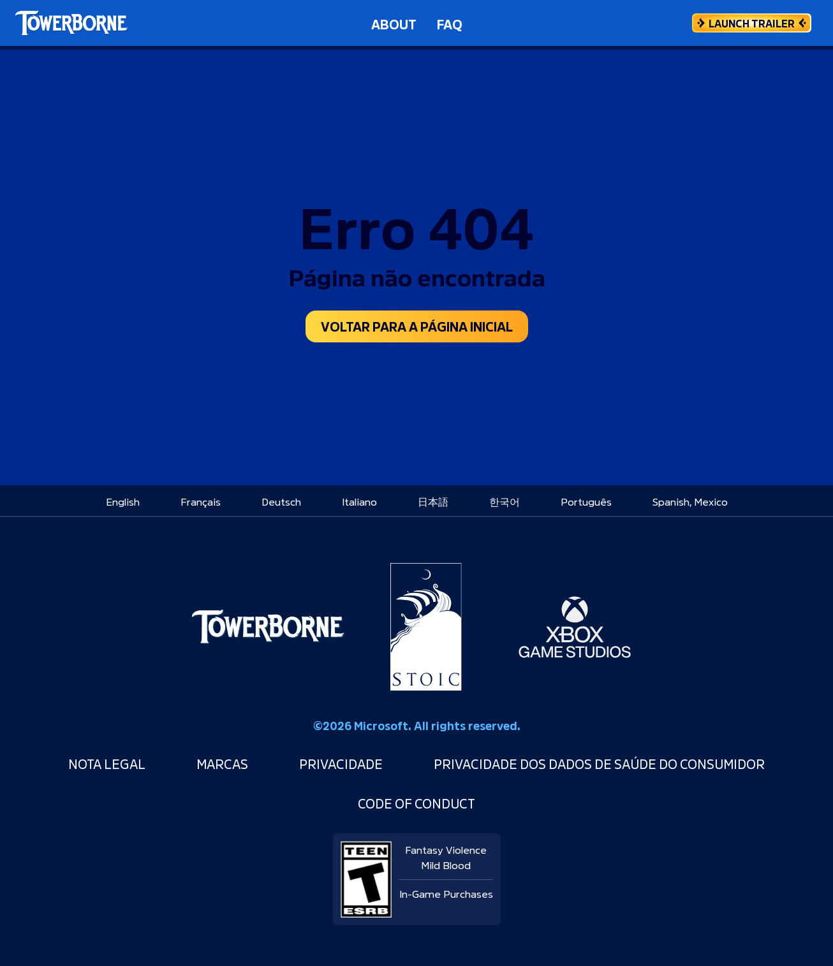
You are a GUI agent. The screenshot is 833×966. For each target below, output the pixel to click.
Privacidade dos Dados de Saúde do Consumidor (599, 763)
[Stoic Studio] (426, 627)
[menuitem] (123, 500)
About (393, 23)
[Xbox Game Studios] (575, 627)
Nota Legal (106, 763)
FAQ (449, 23)
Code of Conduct (416, 802)
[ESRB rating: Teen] (366, 874)
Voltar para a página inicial (417, 325)
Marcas (222, 763)
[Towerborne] (267, 627)
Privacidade (341, 763)
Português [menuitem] (586, 500)
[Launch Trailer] (751, 23)
